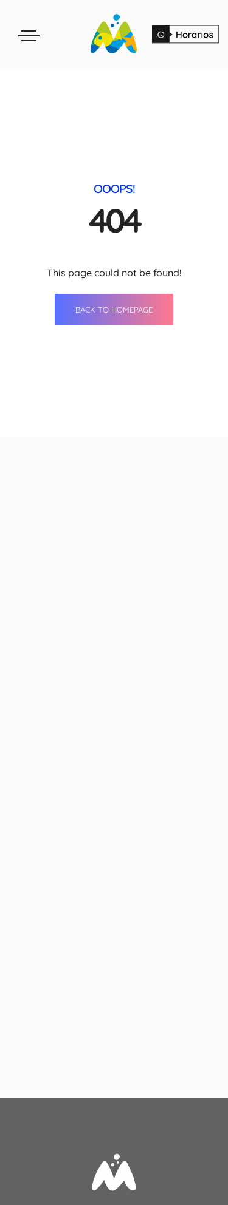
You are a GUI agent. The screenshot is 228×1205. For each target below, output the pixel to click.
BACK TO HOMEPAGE (114, 309)
